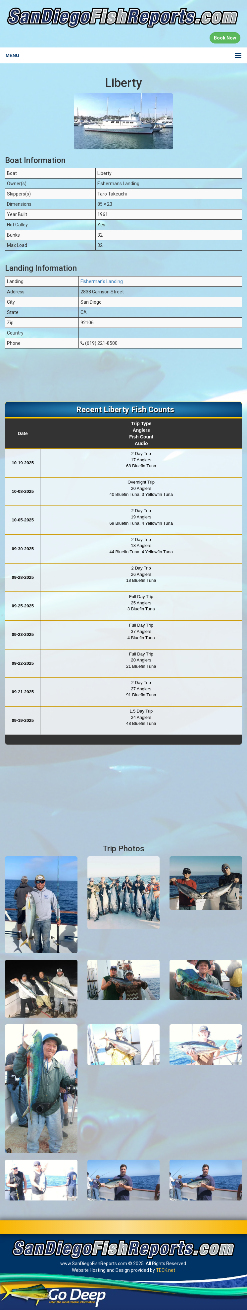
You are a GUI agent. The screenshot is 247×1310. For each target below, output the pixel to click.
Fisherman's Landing (101, 281)
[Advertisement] (123, 378)
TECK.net (165, 1270)
